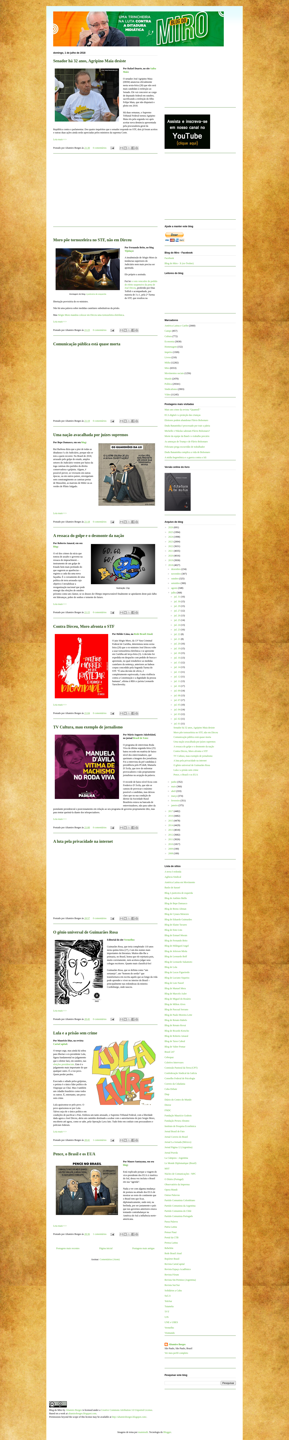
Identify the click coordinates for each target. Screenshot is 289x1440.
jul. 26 (177, 615)
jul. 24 (177, 625)
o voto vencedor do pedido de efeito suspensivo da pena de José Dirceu (141, 284)
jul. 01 (177, 723)
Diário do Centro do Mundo (178, 1099)
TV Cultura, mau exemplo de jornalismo (88, 727)
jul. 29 (177, 606)
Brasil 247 (170, 1051)
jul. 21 (177, 639)
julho (174, 592)
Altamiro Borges (177, 1344)
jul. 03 (177, 714)
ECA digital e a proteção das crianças (182, 415)
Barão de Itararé (172, 887)
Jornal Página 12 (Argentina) (178, 1147)
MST (167, 1168)
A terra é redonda (173, 871)
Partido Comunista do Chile (178, 1211)
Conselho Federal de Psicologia (180, 1078)
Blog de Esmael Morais (176, 935)
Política (168, 383)
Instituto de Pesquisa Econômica (180, 1126)
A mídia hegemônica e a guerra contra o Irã (185, 457)
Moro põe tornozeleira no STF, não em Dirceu (92, 240)
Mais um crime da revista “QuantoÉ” (182, 409)
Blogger (167, 1432)
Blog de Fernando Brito (176, 940)
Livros (168, 357)
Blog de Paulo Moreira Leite (178, 1015)
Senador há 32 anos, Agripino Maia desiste (89, 61)
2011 (171, 839)
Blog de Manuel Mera (175, 988)
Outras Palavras (172, 1195)
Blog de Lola (171, 967)
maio (174, 786)
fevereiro (175, 800)
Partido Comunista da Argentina (180, 1205)
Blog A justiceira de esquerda (179, 893)
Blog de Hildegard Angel (177, 945)
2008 (171, 853)
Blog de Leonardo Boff (176, 956)
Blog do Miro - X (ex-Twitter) (179, 263)
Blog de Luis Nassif (174, 983)
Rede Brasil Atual (143, 634)
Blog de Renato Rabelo (176, 1020)
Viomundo (170, 1333)
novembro (176, 573)
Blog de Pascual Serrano (176, 1009)
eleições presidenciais (63, 1064)
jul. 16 (177, 657)
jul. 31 (177, 596)
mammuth (143, 1432)
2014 (171, 825)
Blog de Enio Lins (173, 930)
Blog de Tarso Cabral (175, 1041)
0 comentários (100, 147)
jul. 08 (177, 695)
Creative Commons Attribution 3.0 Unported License (126, 1410)
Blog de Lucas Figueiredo (177, 972)
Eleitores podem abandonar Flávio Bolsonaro (186, 420)
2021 (171, 550)
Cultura (168, 336)
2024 (171, 536)
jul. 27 (177, 610)
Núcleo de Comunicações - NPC (180, 1173)
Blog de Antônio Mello (176, 898)
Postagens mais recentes (67, 1248)
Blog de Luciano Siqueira (177, 977)
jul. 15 (177, 662)
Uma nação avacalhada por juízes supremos (90, 435)
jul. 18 (177, 653)
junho (174, 781)
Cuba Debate (171, 1089)
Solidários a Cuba (173, 1290)
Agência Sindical (173, 876)
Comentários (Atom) (110, 1259)
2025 (171, 532)
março (174, 796)
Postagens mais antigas (143, 1248)
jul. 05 (177, 704)
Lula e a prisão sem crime (75, 1033)
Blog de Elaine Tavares (176, 924)
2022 (171, 546)
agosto (174, 588)
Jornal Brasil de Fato (175, 1131)
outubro (175, 578)
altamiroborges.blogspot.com (82, 1413)
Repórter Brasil (172, 1258)
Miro (167, 368)
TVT (167, 1311)
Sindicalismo (171, 389)
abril (173, 791)
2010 (171, 844)
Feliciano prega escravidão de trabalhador (185, 446)
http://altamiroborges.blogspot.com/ (129, 1416)
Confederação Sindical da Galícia (181, 1073)
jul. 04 (177, 709)
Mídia (167, 362)
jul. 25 (177, 620)
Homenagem (171, 346)
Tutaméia (169, 1306)
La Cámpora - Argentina (176, 1158)
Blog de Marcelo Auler (176, 993)
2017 (171, 811)
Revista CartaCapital (175, 1264)
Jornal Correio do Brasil (176, 1136)
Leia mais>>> (60, 139)
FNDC (168, 1110)
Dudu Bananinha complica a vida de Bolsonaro (187, 452)
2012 (171, 834)
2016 (171, 815)
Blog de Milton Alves (175, 1004)
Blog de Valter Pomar (175, 1046)
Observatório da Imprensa (177, 1184)
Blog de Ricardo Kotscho (177, 1030)
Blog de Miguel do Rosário (178, 998)
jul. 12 (177, 676)
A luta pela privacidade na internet (83, 841)
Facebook (169, 258)
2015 (171, 820)
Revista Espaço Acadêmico (178, 1269)
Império (168, 352)
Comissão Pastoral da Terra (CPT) (181, 1067)
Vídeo (167, 394)
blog (83, 442)
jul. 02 (177, 718)
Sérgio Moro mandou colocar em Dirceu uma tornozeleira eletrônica (91, 315)
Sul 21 (168, 1295)
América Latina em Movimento (180, 882)
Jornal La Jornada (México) (178, 1142)
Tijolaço (129, 251)
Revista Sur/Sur (172, 1285)
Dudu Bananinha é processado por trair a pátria (187, 425)
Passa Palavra (171, 1221)
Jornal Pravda (171, 1152)
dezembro (176, 569)
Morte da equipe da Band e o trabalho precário (187, 436)
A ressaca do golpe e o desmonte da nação (88, 535)
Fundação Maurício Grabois (178, 1115)
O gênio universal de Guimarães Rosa (85, 932)
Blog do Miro (55, 1410)
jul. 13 (177, 672)
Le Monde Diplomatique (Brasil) (180, 1163)
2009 (171, 848)
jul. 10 (177, 686)
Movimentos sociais (174, 373)
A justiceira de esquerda (96, 294)
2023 (171, 541)
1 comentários (100, 1140)
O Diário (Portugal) (174, 1179)
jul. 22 (177, 634)
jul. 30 (177, 601)
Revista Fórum (172, 1274)
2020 (171, 555)
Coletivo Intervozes (174, 1062)
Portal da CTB (171, 1237)
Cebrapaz (169, 1057)
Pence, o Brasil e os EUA (74, 1154)
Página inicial (106, 1248)
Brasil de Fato (140, 738)
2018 (171, 565)
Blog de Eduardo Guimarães (178, 919)
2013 (171, 829)
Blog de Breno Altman (175, 908)
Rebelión (169, 1248)
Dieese (168, 1105)
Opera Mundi (171, 1189)
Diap (167, 1094)
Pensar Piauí (171, 1232)
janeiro (174, 805)
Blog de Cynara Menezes (177, 914)
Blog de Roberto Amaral (176, 1036)
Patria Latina (171, 1226)
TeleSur (168, 1301)
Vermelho (129, 939)
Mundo (168, 378)
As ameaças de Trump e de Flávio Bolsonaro (186, 441)
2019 (171, 560)
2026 (171, 527)
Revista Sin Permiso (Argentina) (180, 1279)
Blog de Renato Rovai (175, 1025)
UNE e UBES (171, 1322)
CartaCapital (60, 1044)
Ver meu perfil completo (176, 1353)
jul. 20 (177, 643)
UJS (167, 1317)
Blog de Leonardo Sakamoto (178, 961)
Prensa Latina (171, 1242)
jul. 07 (177, 700)
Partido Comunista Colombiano (180, 1200)
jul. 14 (177, 667)
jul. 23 (177, 629)
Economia (169, 341)
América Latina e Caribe (176, 325)
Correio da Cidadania (175, 1083)
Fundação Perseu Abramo (177, 1120)
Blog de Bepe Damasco (176, 903)
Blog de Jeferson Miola (176, 951)
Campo (168, 330)
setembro (176, 583)
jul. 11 (177, 681)
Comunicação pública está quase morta (86, 344)
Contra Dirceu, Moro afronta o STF (84, 626)
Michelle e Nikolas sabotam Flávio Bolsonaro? (187, 431)
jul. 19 (177, 648)
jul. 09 (177, 690)
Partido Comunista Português (179, 1216)
